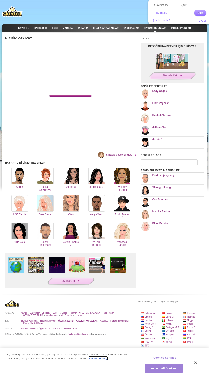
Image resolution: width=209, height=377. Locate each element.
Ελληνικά (170, 334)
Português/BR (172, 327)
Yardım (24, 328)
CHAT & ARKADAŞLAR (90, 313)
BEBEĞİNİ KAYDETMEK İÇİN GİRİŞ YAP (172, 46)
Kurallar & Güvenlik (62, 328)
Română (191, 327)
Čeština (148, 334)
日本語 (169, 342)
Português (150, 327)
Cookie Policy (98, 358)
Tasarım (73, 313)
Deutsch (191, 313)
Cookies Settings (164, 357)
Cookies (104, 321)
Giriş (200, 13)
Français (191, 317)
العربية (169, 338)
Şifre (184, 5)
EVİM (54, 313)
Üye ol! (202, 20)
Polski (190, 324)
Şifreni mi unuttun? (161, 20)
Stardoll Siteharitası (119, 321)
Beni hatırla (161, 13)
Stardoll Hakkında (29, 321)
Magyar (190, 320)
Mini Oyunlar (66, 315)
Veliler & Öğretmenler (40, 328)
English (148, 317)
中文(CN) (149, 342)
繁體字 (190, 342)
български (150, 338)
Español (170, 317)
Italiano (169, 320)
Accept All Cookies (163, 368)
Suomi (148, 331)
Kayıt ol (24, 313)
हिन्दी (189, 338)
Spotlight (46, 313)
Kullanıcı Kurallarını (78, 334)
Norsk (169, 324)
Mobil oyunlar (52, 315)
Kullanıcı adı (161, 5)
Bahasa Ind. (150, 313)
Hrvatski (148, 320)
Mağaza (63, 313)
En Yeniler (35, 313)
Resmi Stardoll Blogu (33, 323)
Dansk (169, 313)
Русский (191, 334)
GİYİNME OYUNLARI (33, 315)
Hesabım (79, 315)
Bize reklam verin (48, 321)
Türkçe (190, 331)
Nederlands (150, 324)
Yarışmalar (109, 313)
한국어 (148, 345)
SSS (75, 328)
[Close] (196, 363)
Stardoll (12, 11)
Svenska (170, 331)
